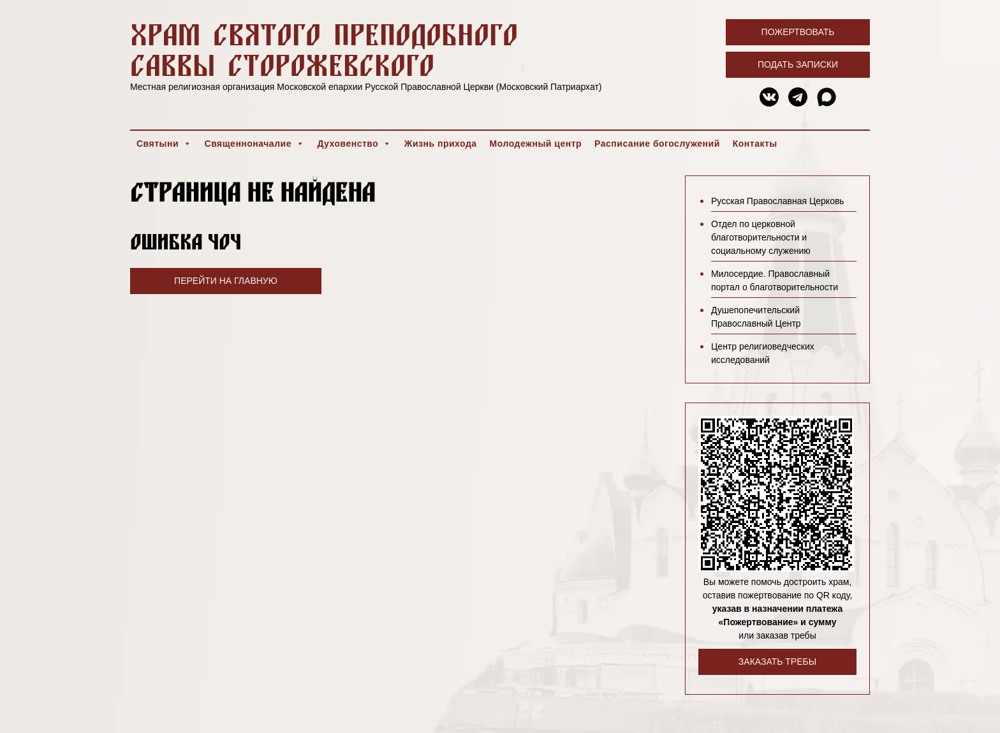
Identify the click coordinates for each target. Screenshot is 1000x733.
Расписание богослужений (657, 143)
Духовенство (354, 143)
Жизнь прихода (440, 143)
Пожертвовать (798, 32)
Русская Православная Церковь (777, 201)
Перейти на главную (225, 281)
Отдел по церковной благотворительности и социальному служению (761, 237)
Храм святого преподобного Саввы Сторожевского (324, 49)
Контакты (755, 143)
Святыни (164, 143)
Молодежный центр (536, 143)
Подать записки (798, 64)
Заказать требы (777, 661)
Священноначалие (255, 143)
